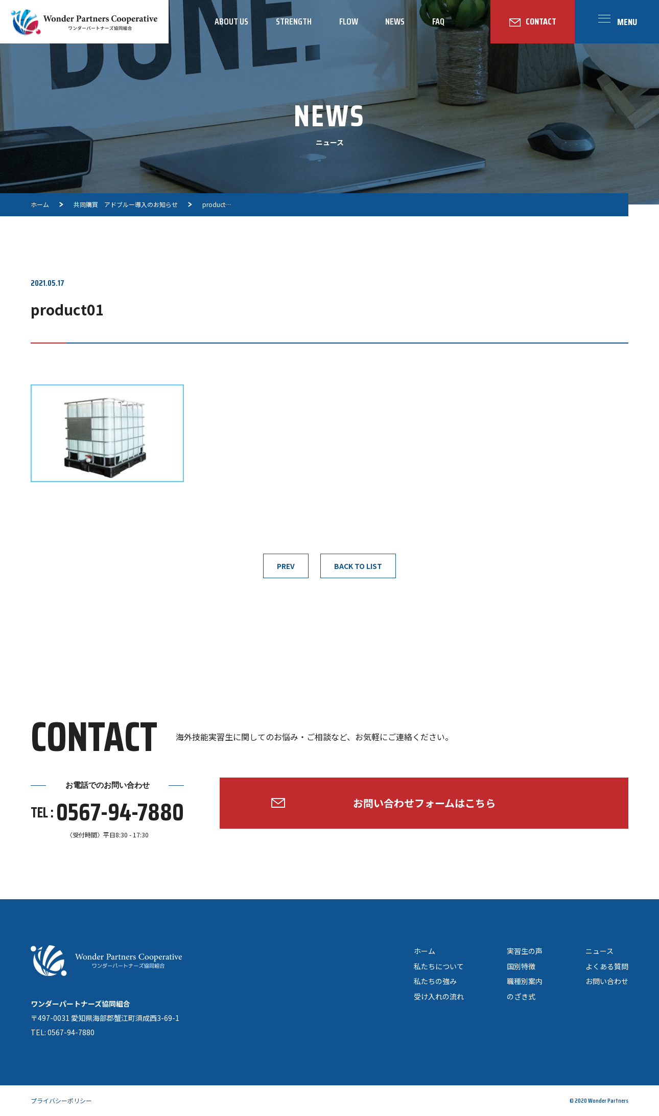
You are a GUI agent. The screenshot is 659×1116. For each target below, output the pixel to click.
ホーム (424, 951)
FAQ (438, 21)
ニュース (599, 951)
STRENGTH (294, 21)
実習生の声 (525, 951)
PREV (286, 566)
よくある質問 (606, 966)
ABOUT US (231, 21)
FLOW (348, 21)
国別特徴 (521, 966)
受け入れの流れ (439, 996)
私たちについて (439, 966)
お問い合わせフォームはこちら (424, 802)
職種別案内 (525, 981)
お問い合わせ (606, 981)
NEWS (395, 21)
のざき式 (521, 996)
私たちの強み (435, 981)
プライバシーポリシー (61, 1100)
